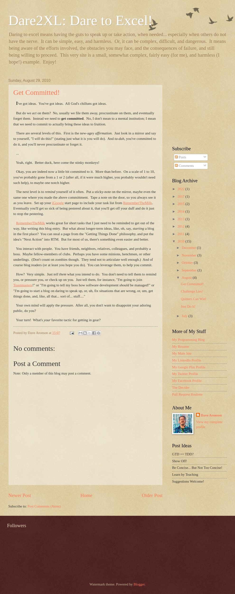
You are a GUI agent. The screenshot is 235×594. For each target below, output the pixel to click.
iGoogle (58, 203)
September (189, 270)
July (185, 316)
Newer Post (19, 495)
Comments (184, 166)
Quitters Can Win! (194, 299)
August (187, 277)
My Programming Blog (188, 340)
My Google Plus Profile (188, 367)
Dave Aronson (211, 415)
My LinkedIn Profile (186, 360)
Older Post (152, 495)
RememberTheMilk (137, 203)
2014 (181, 211)
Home (86, 495)
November (189, 255)
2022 (181, 189)
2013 (181, 219)
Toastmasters (22, 285)
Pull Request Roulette (187, 394)
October (188, 263)
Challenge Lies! (192, 291)
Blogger (139, 584)
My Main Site (182, 353)
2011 (181, 234)
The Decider (180, 387)
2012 (181, 226)
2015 (181, 204)
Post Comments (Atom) (44, 506)
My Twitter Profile (185, 374)
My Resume (180, 346)
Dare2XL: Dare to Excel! (80, 20)
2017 (181, 196)
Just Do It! (188, 306)
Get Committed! (36, 92)
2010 (181, 241)
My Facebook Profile (187, 381)
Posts (180, 157)
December (189, 248)
